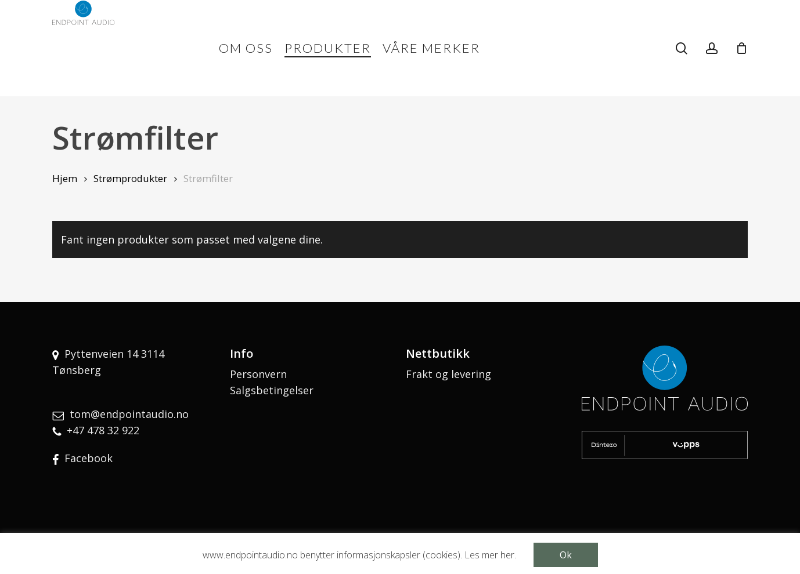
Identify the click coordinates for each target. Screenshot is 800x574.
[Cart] (741, 48)
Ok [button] (566, 554)
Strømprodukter (130, 178)
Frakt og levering (448, 374)
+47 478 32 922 (103, 430)
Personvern (258, 374)
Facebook (88, 458)
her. (508, 554)
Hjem (64, 178)
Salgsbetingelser (271, 390)
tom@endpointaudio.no (129, 414)
